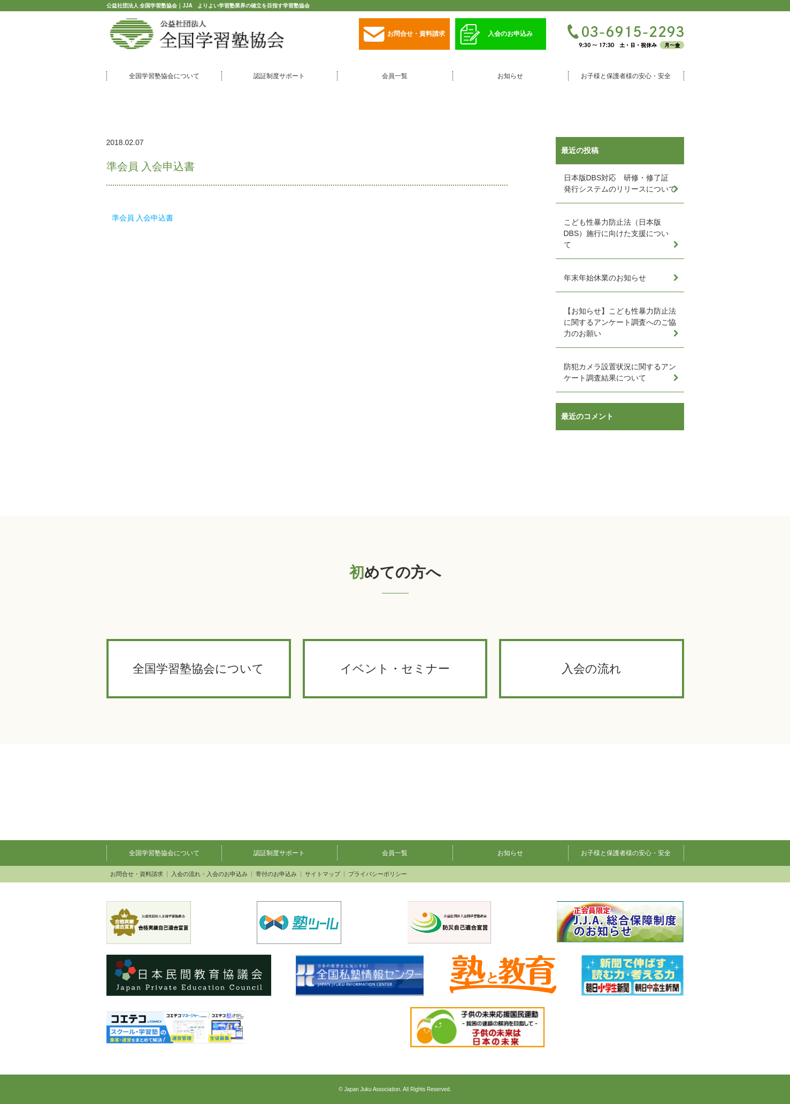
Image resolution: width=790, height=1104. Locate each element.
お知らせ (510, 76)
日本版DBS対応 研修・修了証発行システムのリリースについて (620, 183)
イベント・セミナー (395, 668)
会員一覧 (395, 76)
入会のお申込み (496, 34)
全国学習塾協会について (164, 76)
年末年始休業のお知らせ (605, 277)
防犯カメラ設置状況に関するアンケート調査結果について (620, 372)
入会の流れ (592, 668)
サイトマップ (322, 874)
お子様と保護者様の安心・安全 (626, 76)
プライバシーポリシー (377, 874)
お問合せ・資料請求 (404, 34)
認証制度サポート (279, 76)
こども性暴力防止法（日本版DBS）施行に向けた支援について (616, 233)
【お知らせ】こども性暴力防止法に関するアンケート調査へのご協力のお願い (620, 322)
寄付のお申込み (276, 874)
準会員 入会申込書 (143, 218)
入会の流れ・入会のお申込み (209, 874)
